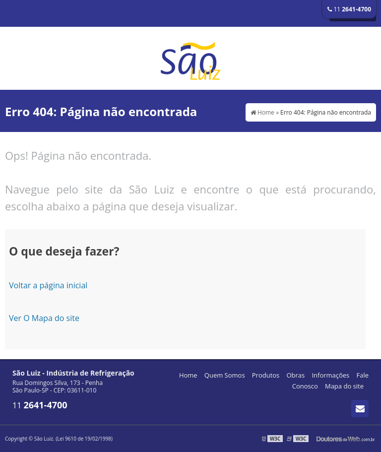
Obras (295, 375)
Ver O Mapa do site (44, 318)
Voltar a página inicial (48, 285)
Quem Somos (224, 375)
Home (188, 375)
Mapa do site (344, 386)
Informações (330, 375)
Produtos (266, 375)
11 (349, 9)
